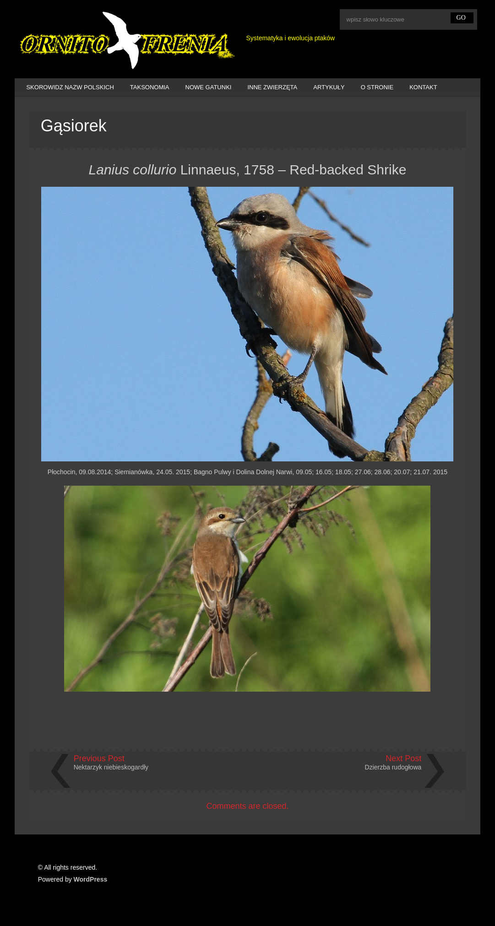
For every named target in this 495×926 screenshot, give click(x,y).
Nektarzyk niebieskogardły (111, 767)
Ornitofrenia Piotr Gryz (126, 41)
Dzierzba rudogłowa (393, 767)
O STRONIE (377, 87)
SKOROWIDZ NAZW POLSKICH (70, 87)
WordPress (91, 879)
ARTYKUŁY (328, 87)
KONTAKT (423, 87)
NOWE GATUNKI (208, 87)
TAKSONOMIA (149, 87)
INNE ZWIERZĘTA (272, 87)
